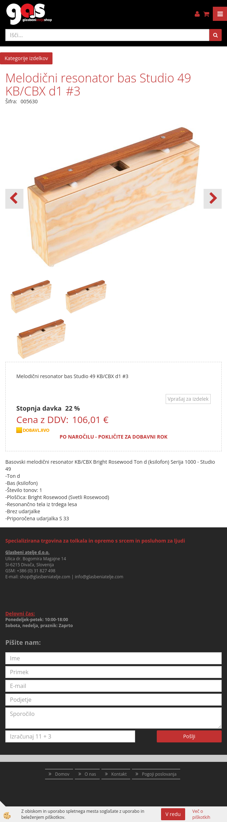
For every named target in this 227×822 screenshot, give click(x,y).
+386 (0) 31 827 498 (36, 571)
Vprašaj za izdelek (188, 398)
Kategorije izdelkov (26, 58)
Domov (62, 774)
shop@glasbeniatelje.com (45, 577)
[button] (213, 199)
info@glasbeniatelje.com (99, 577)
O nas (90, 774)
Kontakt (119, 774)
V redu (173, 814)
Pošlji (189, 736)
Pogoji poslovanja (159, 774)
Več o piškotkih (201, 814)
